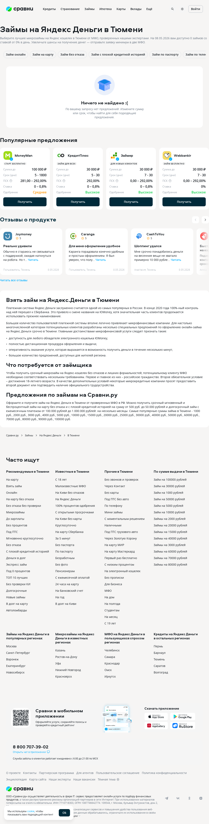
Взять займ (14, 486)
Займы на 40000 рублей (170, 538)
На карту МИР (114, 545)
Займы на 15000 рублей (170, 532)
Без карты (111, 493)
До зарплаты (15, 519)
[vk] (178, 798)
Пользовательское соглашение (117, 773)
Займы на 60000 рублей (170, 551)
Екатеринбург (16, 666)
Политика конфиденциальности (164, 773)
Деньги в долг (16, 558)
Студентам (111, 610)
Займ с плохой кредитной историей (118, 54)
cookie (30, 811)
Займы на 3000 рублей (170, 545)
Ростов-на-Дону (66, 657)
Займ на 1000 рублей (168, 493)
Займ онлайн (16, 54)
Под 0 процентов (18, 571)
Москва (11, 646)
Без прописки (114, 577)
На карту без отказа (20, 499)
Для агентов (84, 773)
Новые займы (15, 597)
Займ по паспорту (165, 54)
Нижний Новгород (68, 670)
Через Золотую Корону (120, 538)
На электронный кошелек (122, 571)
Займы (29, 435)
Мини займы (113, 512)
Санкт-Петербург (18, 653)
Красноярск (63, 676)
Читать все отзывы (13, 280)
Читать (33, 260)
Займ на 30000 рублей (169, 486)
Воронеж (12, 659)
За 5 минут (62, 538)
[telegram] (167, 798)
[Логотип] (100, 788)
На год (59, 597)
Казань (60, 650)
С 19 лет (110, 623)
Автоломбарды (16, 610)
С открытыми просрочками (74, 512)
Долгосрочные (16, 591)
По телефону (113, 506)
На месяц (111, 617)
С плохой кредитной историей (27, 551)
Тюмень (159, 659)
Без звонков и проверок (121, 479)
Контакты (30, 773)
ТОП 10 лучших (17, 577)
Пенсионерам (65, 571)
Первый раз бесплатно (120, 558)
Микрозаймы (15, 512)
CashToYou (155, 234)
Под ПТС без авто (116, 499)
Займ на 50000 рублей (169, 499)
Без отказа (13, 545)
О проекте (13, 773)
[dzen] (201, 798)
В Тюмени (74, 435)
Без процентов (16, 525)
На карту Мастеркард (119, 551)
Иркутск (110, 676)
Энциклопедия (16, 779)
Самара (109, 657)
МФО (108, 591)
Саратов (159, 666)
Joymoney (24, 234)
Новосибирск (15, 672)
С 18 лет (61, 479)
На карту (12, 479)
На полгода (112, 604)
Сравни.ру (12, 435)
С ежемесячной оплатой (72, 577)
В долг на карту (17, 604)
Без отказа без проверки (23, 506)
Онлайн (11, 493)
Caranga (87, 234)
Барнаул (160, 653)
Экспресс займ (16, 564)
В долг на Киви (65, 604)
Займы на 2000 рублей (170, 519)
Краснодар (112, 663)
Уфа (58, 663)
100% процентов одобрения (75, 506)
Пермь (158, 646)
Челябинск (112, 650)
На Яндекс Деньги (50, 435)
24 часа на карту (67, 584)
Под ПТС (12, 532)
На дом (109, 597)
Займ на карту (42, 54)
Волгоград (161, 672)
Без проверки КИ (18, 584)
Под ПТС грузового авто (121, 532)
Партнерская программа (56, 773)
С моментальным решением (124, 519)
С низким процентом (119, 564)
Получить (25, 202)
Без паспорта (64, 545)
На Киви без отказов (69, 493)
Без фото (61, 564)
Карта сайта (37, 779)
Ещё (149, 9)
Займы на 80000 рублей (170, 564)
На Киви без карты (68, 519)
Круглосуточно (65, 525)
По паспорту (64, 551)
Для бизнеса (113, 584)
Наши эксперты (60, 779)
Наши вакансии (84, 779)
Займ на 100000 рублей (170, 479)
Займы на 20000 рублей (170, 525)
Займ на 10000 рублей (169, 512)
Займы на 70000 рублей (170, 558)
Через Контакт (114, 486)
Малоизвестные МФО (70, 486)
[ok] (189, 798)
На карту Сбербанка (69, 532)
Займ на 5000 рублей (168, 506)
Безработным (64, 558)
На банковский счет (69, 591)
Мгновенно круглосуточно (24, 538)
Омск (108, 670)
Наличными (112, 525)
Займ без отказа (72, 54)
